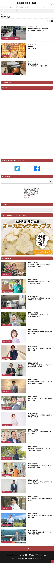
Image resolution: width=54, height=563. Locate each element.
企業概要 (24, 555)
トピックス (3, 7)
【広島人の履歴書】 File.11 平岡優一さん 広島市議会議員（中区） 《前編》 (39, 431)
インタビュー (11, 7)
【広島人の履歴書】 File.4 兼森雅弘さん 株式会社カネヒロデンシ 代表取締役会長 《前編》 (40, 298)
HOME (4, 11)
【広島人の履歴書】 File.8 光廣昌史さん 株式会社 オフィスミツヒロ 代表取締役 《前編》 (40, 364)
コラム (32, 7)
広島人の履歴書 (19, 7)
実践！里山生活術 (7, 73)
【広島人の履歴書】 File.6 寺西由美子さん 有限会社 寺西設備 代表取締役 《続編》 (40, 415)
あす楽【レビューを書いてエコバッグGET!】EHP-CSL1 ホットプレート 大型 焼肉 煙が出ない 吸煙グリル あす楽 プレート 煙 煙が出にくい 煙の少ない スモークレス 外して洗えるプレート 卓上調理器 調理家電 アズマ (31, 191)
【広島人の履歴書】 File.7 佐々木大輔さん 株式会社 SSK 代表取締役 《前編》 (40, 348)
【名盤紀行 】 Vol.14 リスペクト (32, 47)
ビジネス (27, 7)
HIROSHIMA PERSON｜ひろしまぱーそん (31, 558)
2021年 (10, 11)
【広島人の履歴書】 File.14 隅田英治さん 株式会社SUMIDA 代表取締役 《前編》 (40, 515)
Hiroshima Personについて (13, 555)
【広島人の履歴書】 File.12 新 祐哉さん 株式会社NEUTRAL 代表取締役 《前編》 (40, 481)
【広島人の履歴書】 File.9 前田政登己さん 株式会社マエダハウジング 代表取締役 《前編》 (40, 381)
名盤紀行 (5, 56)
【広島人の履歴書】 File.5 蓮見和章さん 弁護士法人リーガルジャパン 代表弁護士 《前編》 (40, 314)
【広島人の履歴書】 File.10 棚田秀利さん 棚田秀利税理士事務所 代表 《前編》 (40, 398)
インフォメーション (40, 7)
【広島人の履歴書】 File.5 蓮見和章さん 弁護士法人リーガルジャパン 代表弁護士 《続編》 (40, 448)
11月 (16, 11)
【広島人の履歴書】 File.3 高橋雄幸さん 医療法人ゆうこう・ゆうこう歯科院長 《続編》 (40, 465)
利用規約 (31, 555)
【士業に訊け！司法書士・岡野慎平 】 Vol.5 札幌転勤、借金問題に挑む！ (38, 29)
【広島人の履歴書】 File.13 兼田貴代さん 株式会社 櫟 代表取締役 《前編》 (40, 498)
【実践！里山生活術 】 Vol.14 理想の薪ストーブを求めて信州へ (38, 65)
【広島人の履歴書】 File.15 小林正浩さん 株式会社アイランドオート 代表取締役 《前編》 (40, 532)
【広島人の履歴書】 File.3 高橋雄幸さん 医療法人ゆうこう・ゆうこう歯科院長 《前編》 (40, 281)
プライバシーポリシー (42, 555)
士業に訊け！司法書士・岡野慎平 (11, 38)
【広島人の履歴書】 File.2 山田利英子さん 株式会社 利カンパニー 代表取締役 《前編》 (40, 264)
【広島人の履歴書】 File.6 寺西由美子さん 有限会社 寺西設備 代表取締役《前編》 (40, 331)
